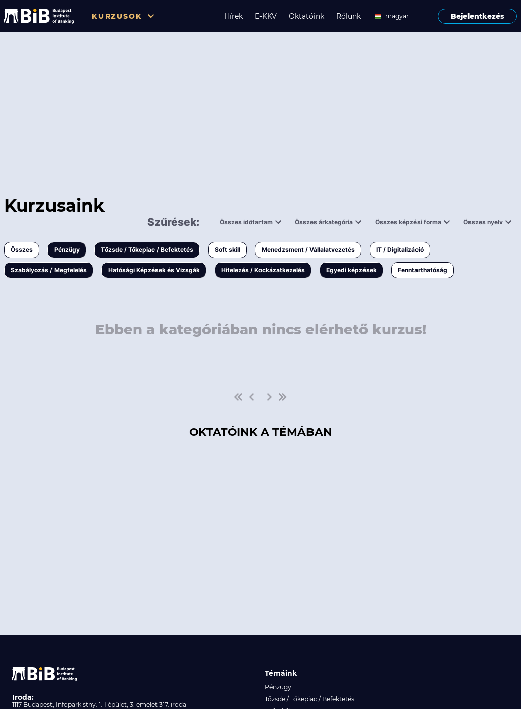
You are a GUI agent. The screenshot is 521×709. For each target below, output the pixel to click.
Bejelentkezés (477, 16)
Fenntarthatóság (422, 270)
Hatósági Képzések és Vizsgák (154, 270)
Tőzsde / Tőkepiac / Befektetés (147, 250)
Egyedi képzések (351, 270)
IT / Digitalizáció (400, 250)
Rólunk (348, 16)
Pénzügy (67, 250)
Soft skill (227, 250)
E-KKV (266, 16)
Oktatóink (306, 16)
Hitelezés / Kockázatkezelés (263, 270)
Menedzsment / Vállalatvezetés (308, 250)
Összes (22, 250)
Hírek (233, 16)
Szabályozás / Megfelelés (49, 270)
